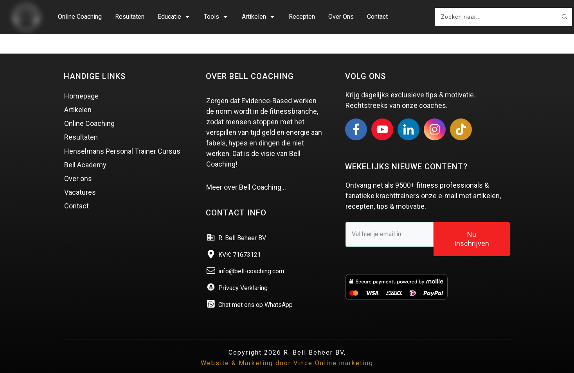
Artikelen (78, 98)
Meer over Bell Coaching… (246, 175)
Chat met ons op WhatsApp (255, 293)
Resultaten (81, 126)
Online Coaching (89, 112)
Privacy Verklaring (243, 276)
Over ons (78, 167)
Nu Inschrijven (471, 227)
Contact (76, 194)
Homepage (81, 84)
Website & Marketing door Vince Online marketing (287, 351)
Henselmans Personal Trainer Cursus (122, 139)
